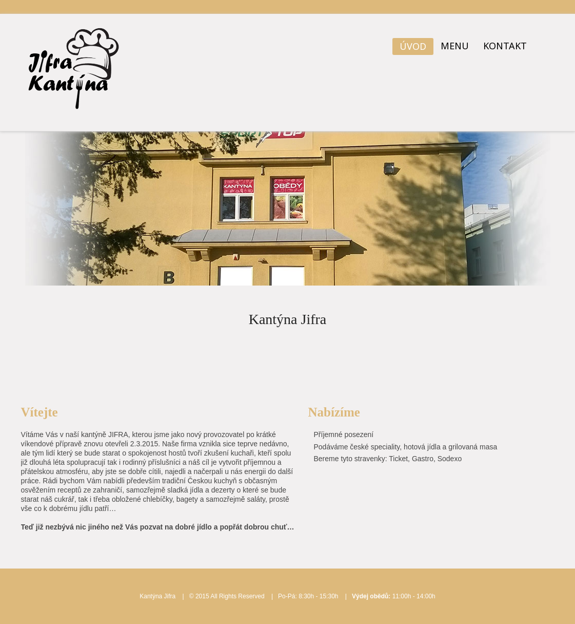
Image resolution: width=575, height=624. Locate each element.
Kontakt (505, 46)
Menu (455, 46)
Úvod (413, 46)
